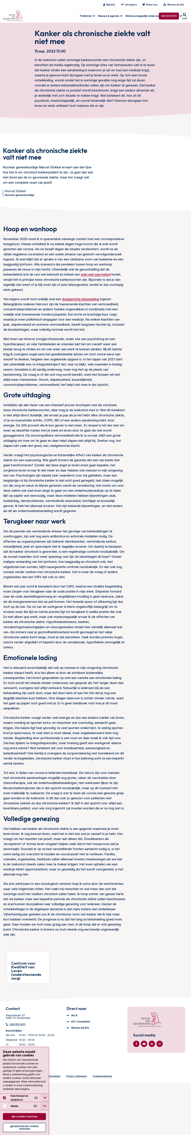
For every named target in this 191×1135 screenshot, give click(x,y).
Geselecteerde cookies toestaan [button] (24, 1127)
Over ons (121, 15)
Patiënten (34, 15)
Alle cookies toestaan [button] (24, 1116)
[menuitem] (35, 16)
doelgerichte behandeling (80, 323)
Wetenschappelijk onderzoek (92, 15)
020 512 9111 (169, 15)
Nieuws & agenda (57, 15)
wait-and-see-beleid (95, 299)
